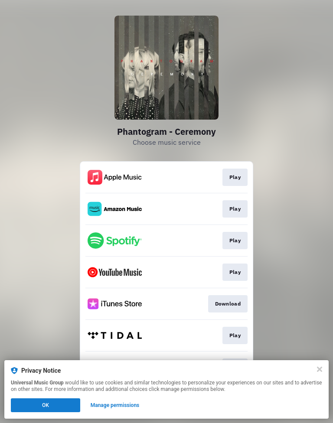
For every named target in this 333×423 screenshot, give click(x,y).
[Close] (319, 369)
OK (45, 405)
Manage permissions (115, 405)
